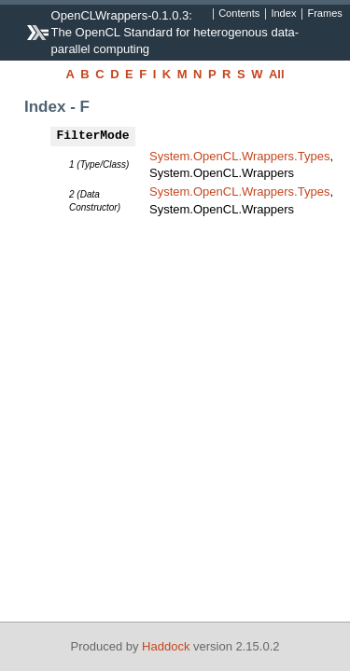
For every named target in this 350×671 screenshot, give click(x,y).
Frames (324, 14)
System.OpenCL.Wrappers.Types (239, 156)
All (277, 74)
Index (283, 14)
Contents (238, 14)
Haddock (165, 646)
